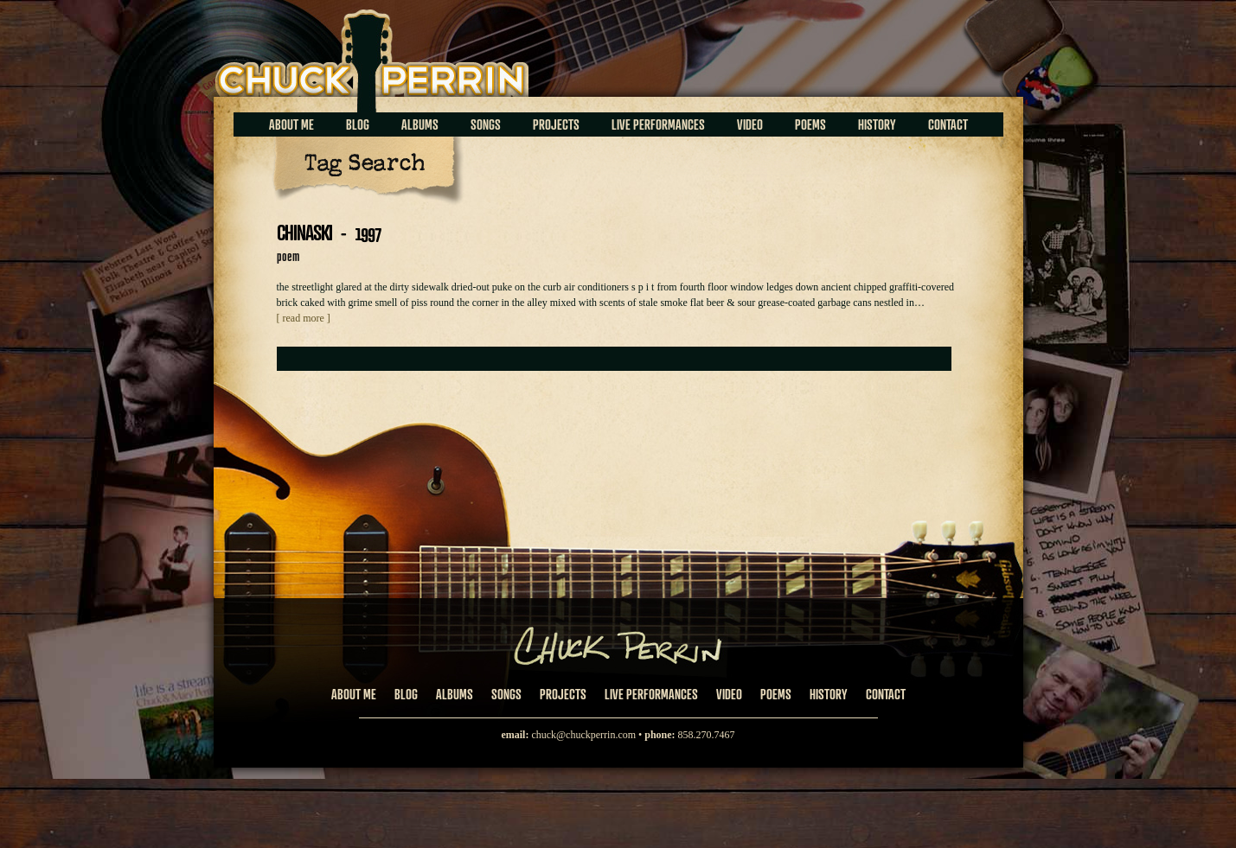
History (877, 124)
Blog (357, 124)
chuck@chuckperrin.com (583, 735)
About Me (291, 124)
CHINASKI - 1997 (329, 232)
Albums (420, 124)
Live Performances (658, 124)
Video (750, 124)
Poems (810, 124)
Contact (948, 124)
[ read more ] (303, 318)
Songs (486, 124)
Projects (556, 124)
